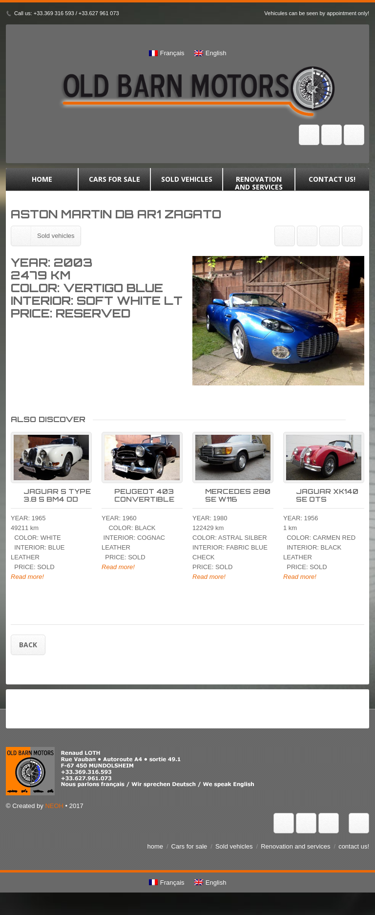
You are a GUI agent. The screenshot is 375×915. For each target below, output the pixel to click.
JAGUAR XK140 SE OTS (327, 503)
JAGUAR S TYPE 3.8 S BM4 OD (57, 503)
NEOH (54, 813)
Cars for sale (114, 183)
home (42, 183)
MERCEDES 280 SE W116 (238, 503)
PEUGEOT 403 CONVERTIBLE (144, 503)
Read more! (27, 584)
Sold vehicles (186, 183)
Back (28, 652)
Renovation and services (259, 183)
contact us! (332, 183)
